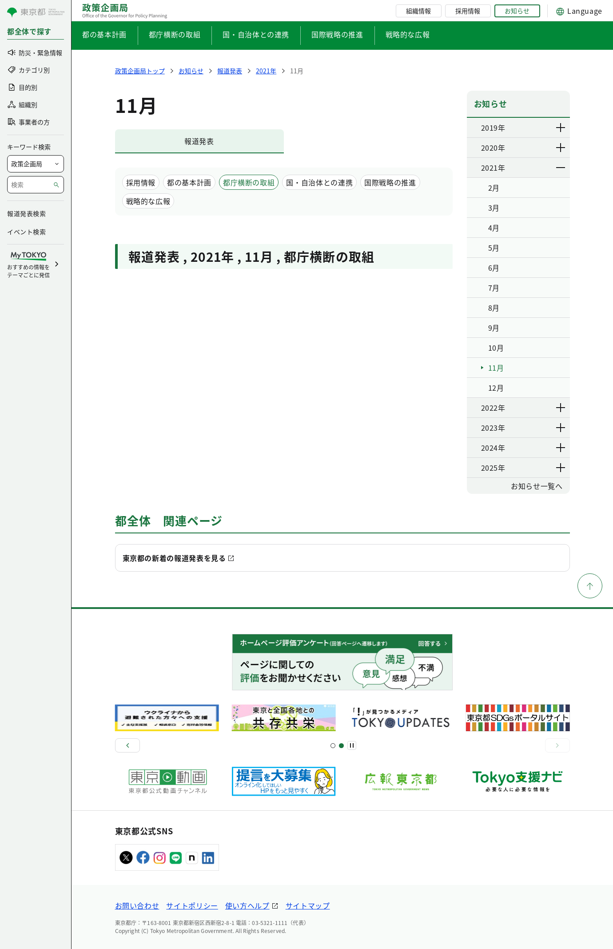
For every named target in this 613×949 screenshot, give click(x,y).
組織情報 (418, 10)
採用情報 (467, 10)
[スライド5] (341, 745)
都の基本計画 (104, 34)
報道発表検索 (26, 213)
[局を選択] (35, 163)
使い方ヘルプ (247, 905)
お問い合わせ (137, 905)
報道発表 (199, 141)
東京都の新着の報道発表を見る (174, 558)
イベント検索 (26, 231)
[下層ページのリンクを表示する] (561, 127)
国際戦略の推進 (337, 34)
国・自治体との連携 (256, 34)
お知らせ (517, 10)
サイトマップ (308, 905)
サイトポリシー (192, 905)
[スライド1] (332, 745)
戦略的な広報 (408, 34)
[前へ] (127, 745)
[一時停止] (351, 745)
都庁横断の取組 (174, 34)
